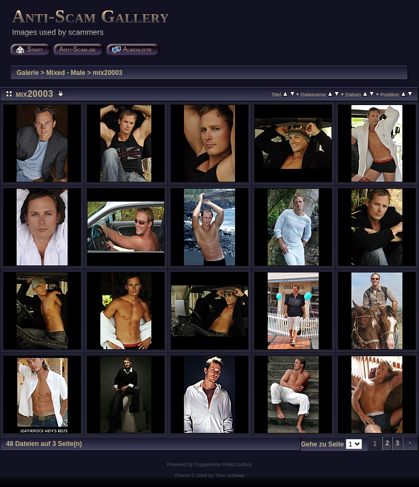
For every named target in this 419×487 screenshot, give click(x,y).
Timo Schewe (230, 475)
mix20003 (108, 73)
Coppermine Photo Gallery (223, 464)
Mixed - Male (65, 73)
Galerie (27, 73)
